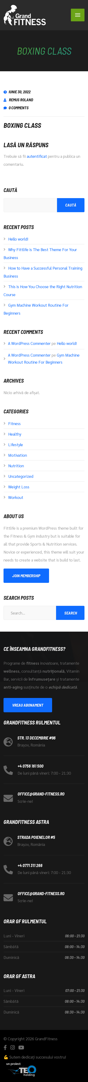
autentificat (37, 156)
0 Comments (16, 107)
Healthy (14, 434)
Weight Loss (18, 486)
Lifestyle (15, 444)
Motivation (17, 455)
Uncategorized (20, 476)
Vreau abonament (27, 705)
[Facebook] (5, 1047)
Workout (15, 497)
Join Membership (26, 575)
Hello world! (18, 238)
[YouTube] (21, 1047)
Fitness (14, 423)
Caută (10, 190)
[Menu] (77, 15)
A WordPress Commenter (29, 343)
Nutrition (16, 465)
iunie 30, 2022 (17, 91)
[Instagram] (12, 1047)
